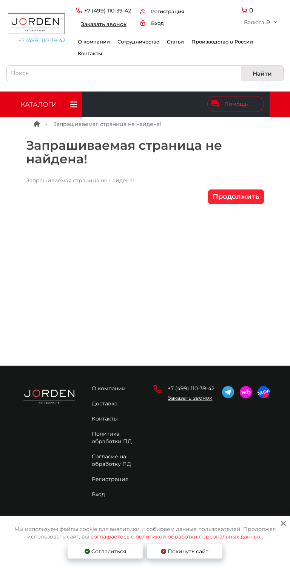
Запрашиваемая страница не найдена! (107, 124)
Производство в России (222, 42)
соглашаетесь (111, 536)
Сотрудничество (138, 42)
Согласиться (105, 551)
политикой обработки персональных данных (198, 536)
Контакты (90, 53)
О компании (94, 42)
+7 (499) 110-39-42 (39, 40)
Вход (98, 494)
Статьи (175, 42)
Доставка (104, 403)
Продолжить (236, 196)
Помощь (229, 104)
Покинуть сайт (184, 551)
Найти (262, 73)
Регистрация (110, 479)
